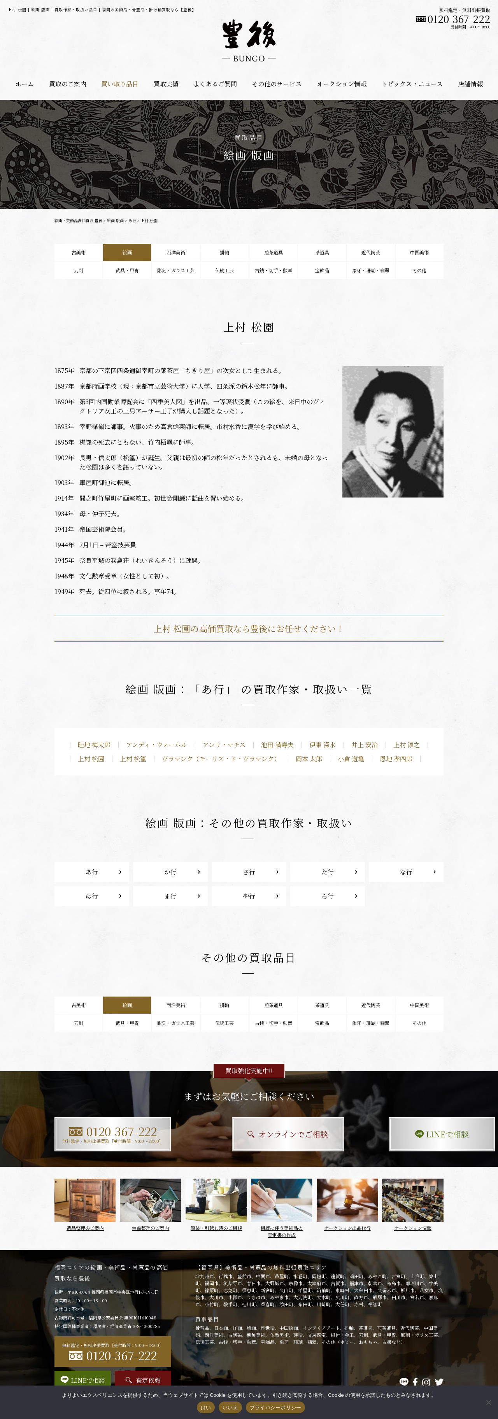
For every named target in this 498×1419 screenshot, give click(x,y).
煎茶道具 (273, 252)
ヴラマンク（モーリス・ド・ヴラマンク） (221, 758)
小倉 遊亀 (351, 758)
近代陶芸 (370, 252)
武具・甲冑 (127, 270)
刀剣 (78, 270)
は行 (92, 896)
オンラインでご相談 (249, 1134)
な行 (406, 871)
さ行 (249, 871)
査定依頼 (143, 1380)
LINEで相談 (383, 1134)
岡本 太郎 (309, 758)
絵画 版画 (115, 220)
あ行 (132, 220)
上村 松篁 (133, 758)
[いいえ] (488, 1402)
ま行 (170, 896)
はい (206, 1407)
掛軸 (224, 252)
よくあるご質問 (215, 83)
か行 (170, 871)
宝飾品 (322, 270)
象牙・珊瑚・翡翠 (370, 270)
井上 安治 (364, 744)
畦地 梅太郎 (94, 744)
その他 (419, 270)
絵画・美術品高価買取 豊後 (78, 220)
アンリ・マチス (224, 744)
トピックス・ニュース (412, 83)
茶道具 (322, 252)
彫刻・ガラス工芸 (176, 270)
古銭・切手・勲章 (273, 270)
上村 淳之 (406, 744)
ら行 (327, 896)
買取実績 (166, 83)
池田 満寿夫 (277, 744)
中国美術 (419, 252)
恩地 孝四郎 (396, 758)
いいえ (230, 1407)
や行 (249, 896)
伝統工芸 (224, 270)
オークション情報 (341, 83)
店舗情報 (470, 83)
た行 (327, 871)
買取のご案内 (67, 83)
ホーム (24, 83)
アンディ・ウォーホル (156, 744)
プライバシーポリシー (276, 1407)
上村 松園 (91, 758)
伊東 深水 (322, 744)
